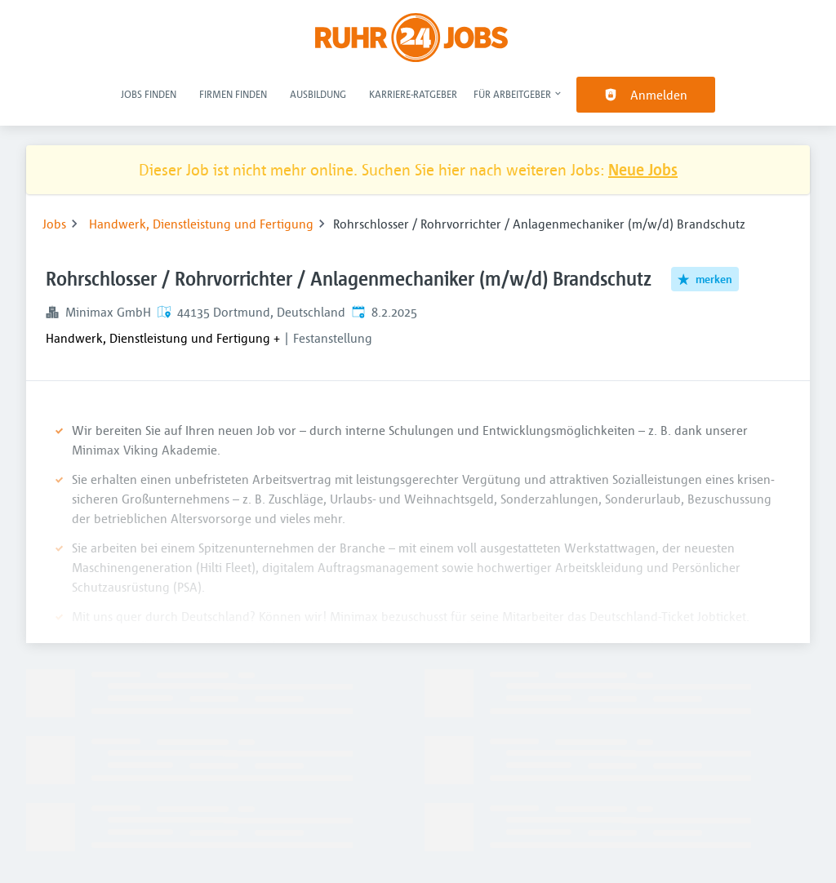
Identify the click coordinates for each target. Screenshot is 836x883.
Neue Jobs (643, 169)
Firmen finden (233, 93)
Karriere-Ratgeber (413, 93)
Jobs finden (148, 93)
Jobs (54, 223)
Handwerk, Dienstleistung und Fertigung (201, 223)
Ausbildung (318, 93)
